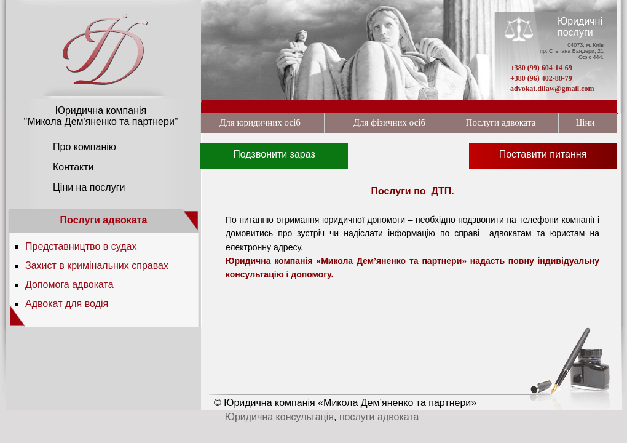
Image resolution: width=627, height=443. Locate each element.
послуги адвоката (379, 417)
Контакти (73, 167)
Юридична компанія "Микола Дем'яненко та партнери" (100, 116)
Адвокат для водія (66, 303)
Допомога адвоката (69, 284)
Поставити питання (543, 154)
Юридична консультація (279, 417)
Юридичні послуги (580, 27)
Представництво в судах (80, 246)
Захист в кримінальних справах (96, 265)
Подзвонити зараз (274, 154)
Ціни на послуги (89, 187)
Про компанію (84, 147)
